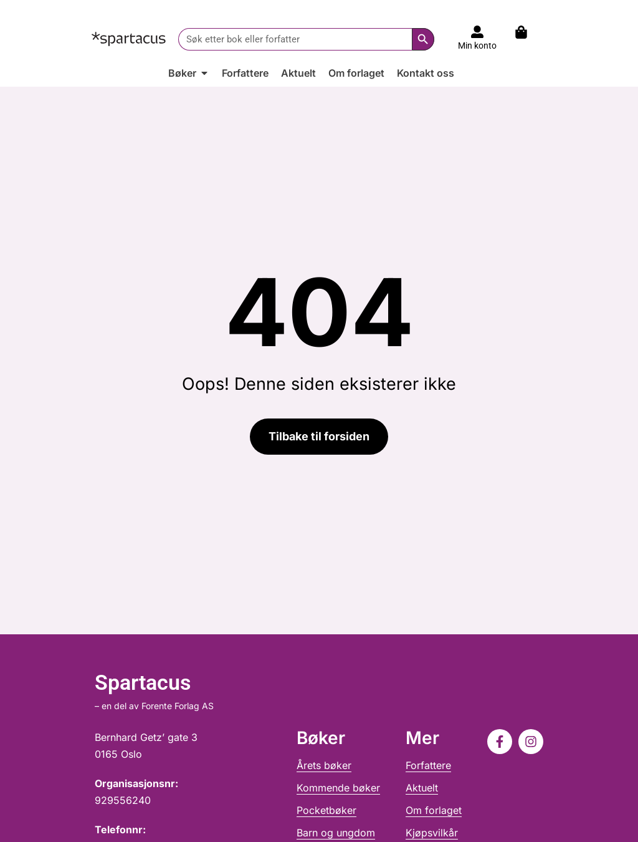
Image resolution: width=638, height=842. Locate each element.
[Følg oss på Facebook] (499, 741)
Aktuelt (422, 788)
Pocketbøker (326, 810)
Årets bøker (324, 765)
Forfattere (428, 765)
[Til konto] (477, 32)
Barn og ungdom (336, 832)
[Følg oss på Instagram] (530, 741)
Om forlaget (434, 810)
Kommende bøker (338, 788)
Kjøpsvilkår (432, 832)
